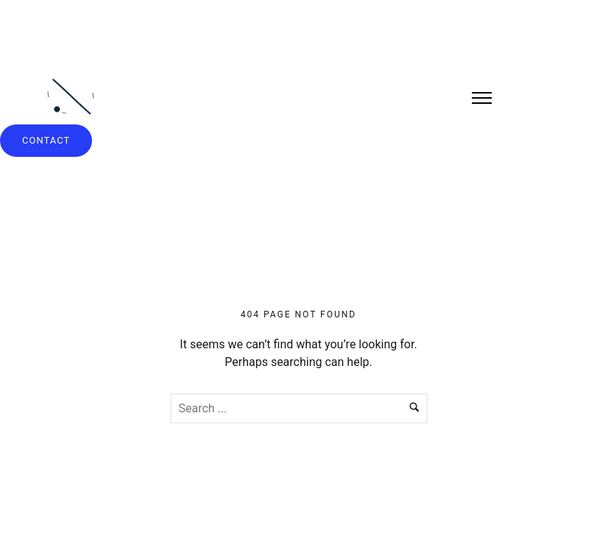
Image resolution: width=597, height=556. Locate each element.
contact (46, 140)
